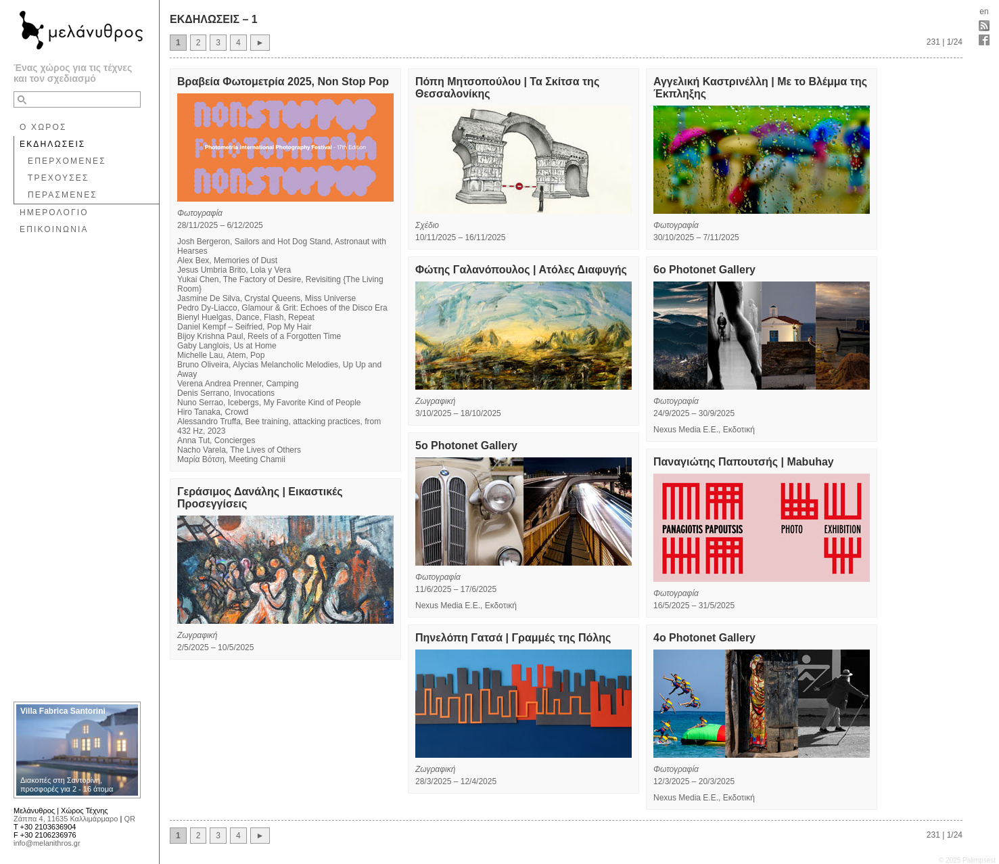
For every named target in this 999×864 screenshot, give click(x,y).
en (983, 11)
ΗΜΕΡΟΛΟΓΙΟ (54, 212)
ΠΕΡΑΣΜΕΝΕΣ (62, 195)
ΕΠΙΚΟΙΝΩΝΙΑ (54, 229)
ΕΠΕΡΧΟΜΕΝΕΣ (67, 161)
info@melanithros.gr (47, 843)
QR (129, 819)
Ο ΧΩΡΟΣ (43, 127)
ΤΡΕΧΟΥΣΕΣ (58, 178)
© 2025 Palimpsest (967, 860)
